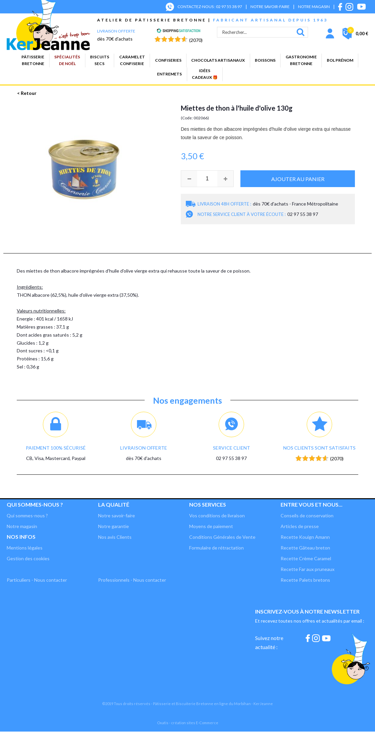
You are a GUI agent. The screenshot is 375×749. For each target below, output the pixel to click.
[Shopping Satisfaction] (178, 31)
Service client (231, 448)
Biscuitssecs (99, 60)
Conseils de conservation (307, 515)
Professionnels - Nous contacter (132, 580)
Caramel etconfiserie (132, 60)
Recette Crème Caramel (306, 558)
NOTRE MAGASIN (314, 6)
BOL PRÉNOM (340, 60)
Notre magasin (22, 526)
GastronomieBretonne (301, 60)
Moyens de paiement (211, 526)
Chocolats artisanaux (218, 60)
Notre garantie (113, 526)
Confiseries (168, 60)
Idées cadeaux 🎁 (205, 74)
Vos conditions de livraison (217, 515)
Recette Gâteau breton (305, 548)
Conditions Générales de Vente (222, 537)
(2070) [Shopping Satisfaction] (196, 40)
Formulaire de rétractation (216, 548)
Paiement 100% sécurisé (56, 448)
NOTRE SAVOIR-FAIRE (270, 6)
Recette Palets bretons (305, 580)
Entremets (169, 73)
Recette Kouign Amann (305, 537)
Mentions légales (25, 548)
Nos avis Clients (115, 537)
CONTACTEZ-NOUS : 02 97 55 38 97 (209, 6)
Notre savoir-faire (116, 515)
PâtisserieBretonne (32, 60)
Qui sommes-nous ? (35, 504)
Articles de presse (300, 526)
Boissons (265, 60)
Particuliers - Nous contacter (37, 580)
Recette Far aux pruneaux (307, 569)
